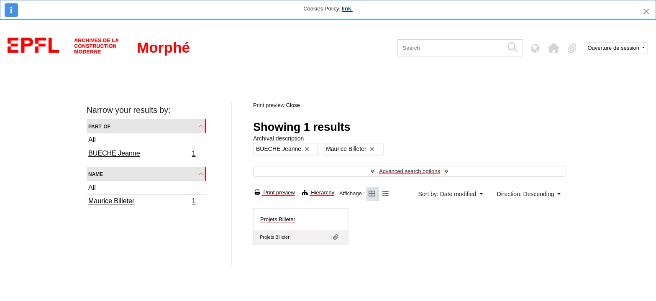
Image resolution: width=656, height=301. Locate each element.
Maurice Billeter (142, 202)
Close (293, 105)
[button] (554, 48)
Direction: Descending (526, 194)
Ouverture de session (614, 48)
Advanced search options (409, 171)
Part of (99, 126)
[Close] (646, 11)
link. (347, 8)
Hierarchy (318, 192)
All (92, 139)
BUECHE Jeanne (142, 154)
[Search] (450, 47)
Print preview (275, 192)
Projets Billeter (277, 219)
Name (95, 174)
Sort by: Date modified (448, 194)
